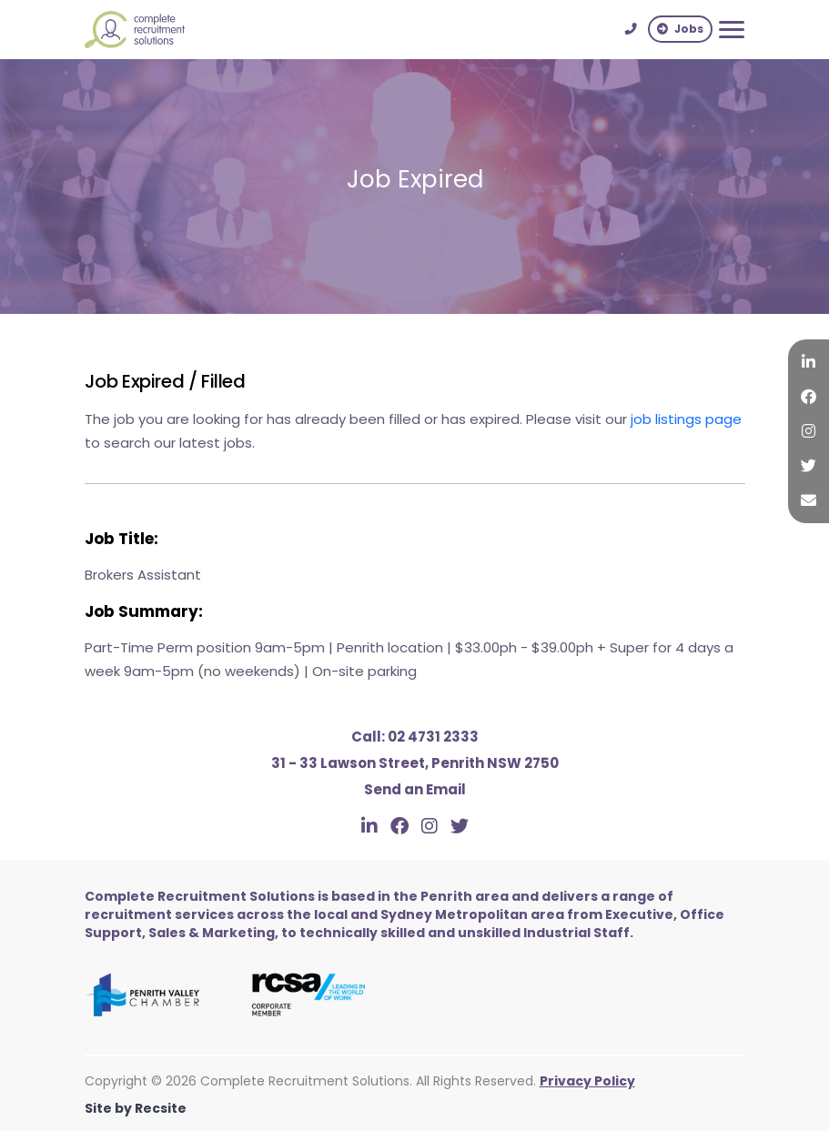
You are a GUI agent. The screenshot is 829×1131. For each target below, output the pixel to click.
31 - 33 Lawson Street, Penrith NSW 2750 (415, 763)
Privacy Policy (587, 1081)
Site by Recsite (136, 1108)
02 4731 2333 (415, 736)
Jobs (680, 28)
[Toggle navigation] (731, 29)
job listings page (686, 419)
